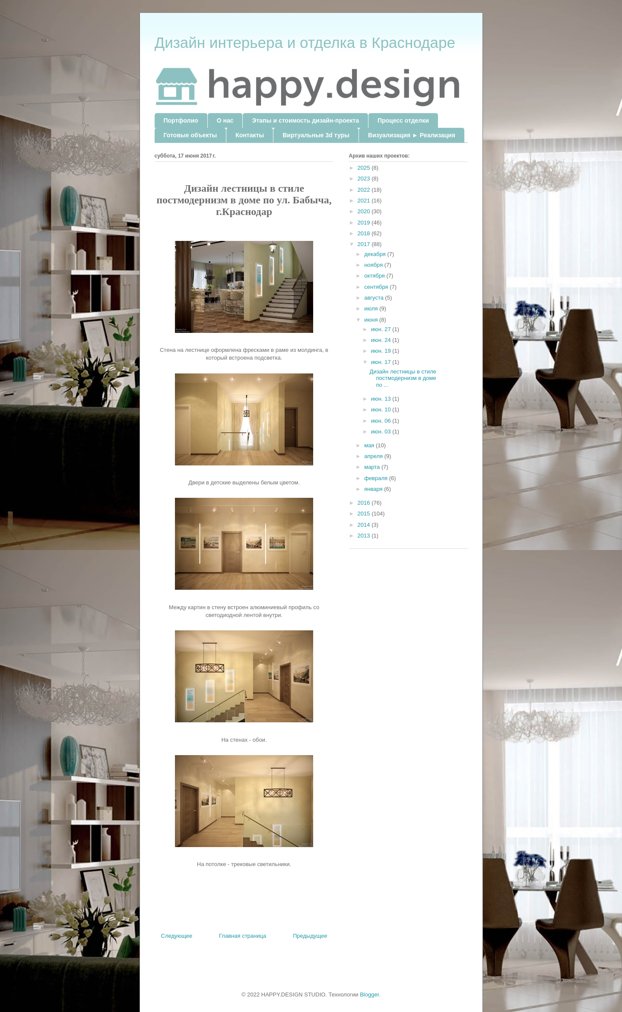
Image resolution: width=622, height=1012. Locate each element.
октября (375, 275)
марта (372, 467)
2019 (365, 222)
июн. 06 (382, 420)
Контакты (249, 135)
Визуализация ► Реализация (411, 135)
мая (370, 445)
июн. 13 (382, 398)
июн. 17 (382, 362)
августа (374, 297)
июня (371, 319)
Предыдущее (310, 936)
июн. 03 (382, 431)
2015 (365, 513)
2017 (365, 244)
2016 (365, 503)
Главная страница (242, 936)
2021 (365, 200)
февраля (376, 478)
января (374, 489)
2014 (365, 525)
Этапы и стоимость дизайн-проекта (305, 120)
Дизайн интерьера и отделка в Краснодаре (305, 42)
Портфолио (181, 120)
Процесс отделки (403, 120)
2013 (365, 535)
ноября (374, 265)
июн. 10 (382, 409)
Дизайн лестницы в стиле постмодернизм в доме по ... (403, 378)
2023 (365, 178)
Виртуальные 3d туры (315, 135)
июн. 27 (382, 329)
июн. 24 (382, 340)
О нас (225, 120)
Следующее (177, 936)
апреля (374, 456)
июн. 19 (382, 351)
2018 (365, 233)
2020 (365, 211)
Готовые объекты (190, 135)
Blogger (369, 994)
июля (371, 308)
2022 (365, 190)
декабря (375, 254)
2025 (365, 167)
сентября (377, 287)
